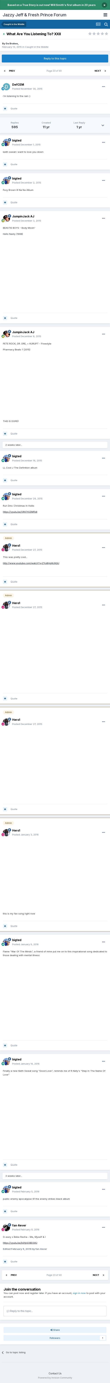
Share (55, 1330)
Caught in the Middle (36, 46)
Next (98, 70)
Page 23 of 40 (55, 70)
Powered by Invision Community (55, 1377)
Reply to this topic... (20, 1310)
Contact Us (55, 1373)
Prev (12, 70)
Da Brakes (12, 43)
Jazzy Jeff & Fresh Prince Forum (34, 14)
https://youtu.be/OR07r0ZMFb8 (20, 511)
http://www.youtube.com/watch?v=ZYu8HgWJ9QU (31, 563)
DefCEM (18, 84)
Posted (27, 88)
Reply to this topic (55, 58)
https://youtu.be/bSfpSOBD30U (20, 1242)
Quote (14, 108)
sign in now (79, 1293)
